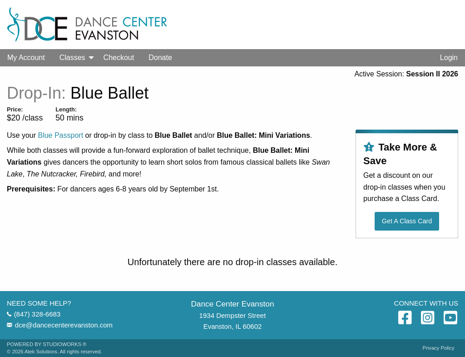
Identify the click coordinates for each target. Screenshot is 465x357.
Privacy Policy (439, 348)
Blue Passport (60, 135)
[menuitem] (26, 57)
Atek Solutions (41, 351)
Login (449, 57)
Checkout (119, 57)
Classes (72, 57)
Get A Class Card (407, 221)
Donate (160, 57)
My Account (26, 57)
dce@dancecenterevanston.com (64, 325)
